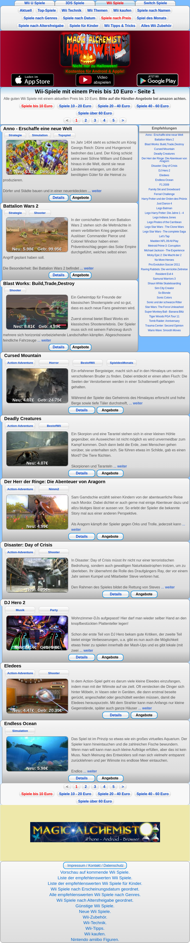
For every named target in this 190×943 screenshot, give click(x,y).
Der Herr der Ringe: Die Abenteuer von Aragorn (164, 159)
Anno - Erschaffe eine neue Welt (164, 135)
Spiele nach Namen (153, 10)
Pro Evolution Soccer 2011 (164, 264)
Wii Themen (97, 10)
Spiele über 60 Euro (95, 113)
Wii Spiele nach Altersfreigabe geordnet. (95, 900)
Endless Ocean (164, 180)
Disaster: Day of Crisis (164, 165)
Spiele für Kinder (83, 26)
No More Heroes (164, 260)
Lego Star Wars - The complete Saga (164, 231)
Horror (54, 362)
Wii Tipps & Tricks (119, 26)
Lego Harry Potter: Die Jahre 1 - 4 (164, 213)
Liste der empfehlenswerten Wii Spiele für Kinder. (95, 883)
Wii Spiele (115, 3)
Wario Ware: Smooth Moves (164, 330)
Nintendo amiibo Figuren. (95, 939)
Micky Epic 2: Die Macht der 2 (164, 255)
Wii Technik (72, 10)
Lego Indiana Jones (164, 217)
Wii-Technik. (95, 922)
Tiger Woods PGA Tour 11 (164, 316)
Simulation (40, 135)
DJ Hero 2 (164, 170)
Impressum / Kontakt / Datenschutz (95, 865)
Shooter (40, 213)
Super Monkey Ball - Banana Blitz (164, 311)
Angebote (80, 198)
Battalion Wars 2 (164, 139)
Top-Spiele (47, 10)
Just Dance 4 (164, 203)
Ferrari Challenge (164, 194)
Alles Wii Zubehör (156, 26)
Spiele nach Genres (40, 18)
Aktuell (26, 10)
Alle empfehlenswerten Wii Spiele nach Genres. (95, 894)
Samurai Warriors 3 (164, 278)
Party (54, 610)
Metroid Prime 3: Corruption (164, 245)
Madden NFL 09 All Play (164, 241)
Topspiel (64, 135)
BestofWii (88, 362)
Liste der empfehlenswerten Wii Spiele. (95, 877)
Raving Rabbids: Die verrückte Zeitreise (164, 269)
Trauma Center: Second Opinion (164, 325)
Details (58, 198)
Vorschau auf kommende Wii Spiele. (95, 872)
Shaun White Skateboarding (164, 283)
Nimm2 (54, 489)
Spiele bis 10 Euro (37, 106)
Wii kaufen (122, 10)
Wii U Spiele (34, 3)
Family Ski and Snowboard (164, 189)
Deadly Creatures (164, 153)
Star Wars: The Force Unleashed (164, 307)
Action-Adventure (20, 362)
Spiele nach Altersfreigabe (41, 26)
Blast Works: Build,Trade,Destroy (164, 144)
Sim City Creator (164, 288)
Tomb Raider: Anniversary (164, 321)
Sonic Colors (164, 297)
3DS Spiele (75, 3)
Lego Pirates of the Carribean (164, 222)
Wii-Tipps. (95, 928)
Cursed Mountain (164, 149)
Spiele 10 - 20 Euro (75, 106)
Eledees (164, 175)
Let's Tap (164, 236)
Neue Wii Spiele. (95, 911)
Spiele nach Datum (79, 18)
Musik (20, 610)
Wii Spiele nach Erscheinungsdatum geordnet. (95, 889)
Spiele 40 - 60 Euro (153, 106)
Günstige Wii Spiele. (95, 906)
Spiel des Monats (151, 18)
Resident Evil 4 (164, 274)
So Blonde (164, 293)
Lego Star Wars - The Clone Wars (164, 227)
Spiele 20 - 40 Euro (114, 106)
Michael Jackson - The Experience (164, 250)
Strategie (15, 135)
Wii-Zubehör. (95, 917)
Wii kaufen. (95, 934)
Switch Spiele (155, 3)
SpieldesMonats (121, 362)
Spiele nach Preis (116, 18)
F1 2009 (164, 184)
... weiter (94, 191)
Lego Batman (164, 208)
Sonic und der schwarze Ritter (164, 302)
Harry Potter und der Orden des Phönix (164, 198)
